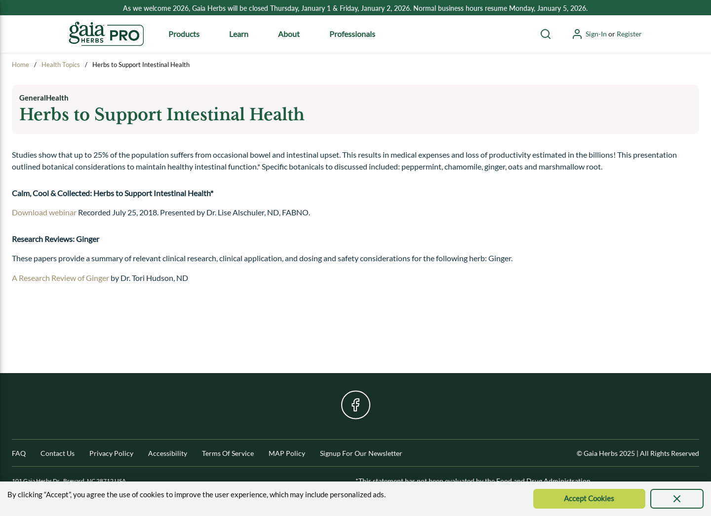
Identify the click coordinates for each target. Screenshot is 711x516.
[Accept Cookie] (589, 499)
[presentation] (677, 499)
